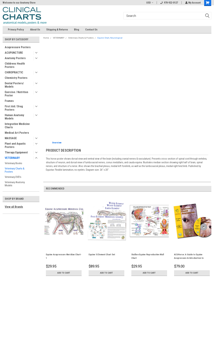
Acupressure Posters (18, 47)
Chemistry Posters (16, 78)
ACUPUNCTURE (14, 52)
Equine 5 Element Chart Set (102, 254)
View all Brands (14, 206)
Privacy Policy (16, 29)
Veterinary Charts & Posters (14, 170)
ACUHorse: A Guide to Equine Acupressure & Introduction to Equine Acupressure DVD (189, 258)
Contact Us (91, 29)
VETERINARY (12, 158)
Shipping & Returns (57, 29)
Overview (56, 142)
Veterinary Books (13, 163)
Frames (9, 101)
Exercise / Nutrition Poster (16, 93)
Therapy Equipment (16, 152)
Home (46, 38)
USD (149, 2)
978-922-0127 (169, 2)
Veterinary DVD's (13, 177)
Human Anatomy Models (14, 116)
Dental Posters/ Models (14, 85)
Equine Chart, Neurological (109, 38)
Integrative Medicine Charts (17, 125)
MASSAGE (11, 138)
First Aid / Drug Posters (14, 108)
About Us (35, 29)
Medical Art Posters (17, 132)
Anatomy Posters (15, 58)
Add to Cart (64, 272)
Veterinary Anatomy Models (15, 184)
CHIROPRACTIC (14, 72)
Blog (76, 29)
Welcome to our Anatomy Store (19, 2)
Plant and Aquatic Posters (15, 145)
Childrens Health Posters (15, 65)
